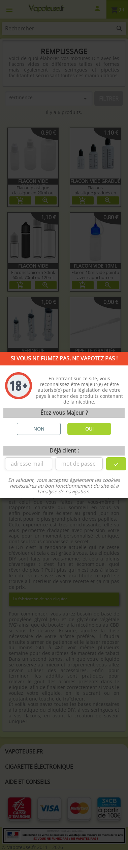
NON (38, 429)
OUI (89, 429)
